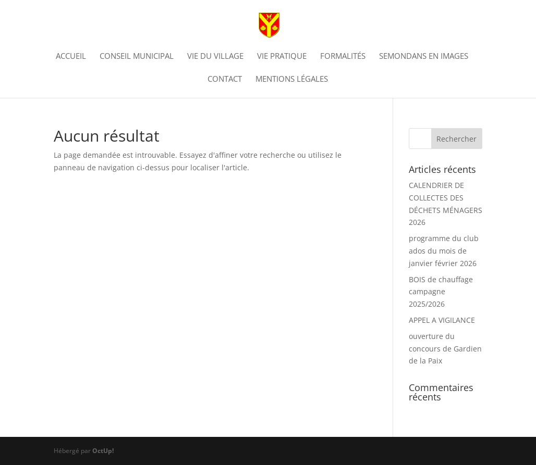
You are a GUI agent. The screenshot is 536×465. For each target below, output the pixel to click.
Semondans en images (423, 56)
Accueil (71, 56)
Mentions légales (291, 79)
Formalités (343, 56)
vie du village (215, 56)
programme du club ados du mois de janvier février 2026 (444, 250)
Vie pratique (282, 56)
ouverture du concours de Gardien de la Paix (445, 348)
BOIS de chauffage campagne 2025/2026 (441, 291)
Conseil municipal (137, 56)
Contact (225, 79)
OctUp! (103, 450)
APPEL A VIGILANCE (442, 320)
